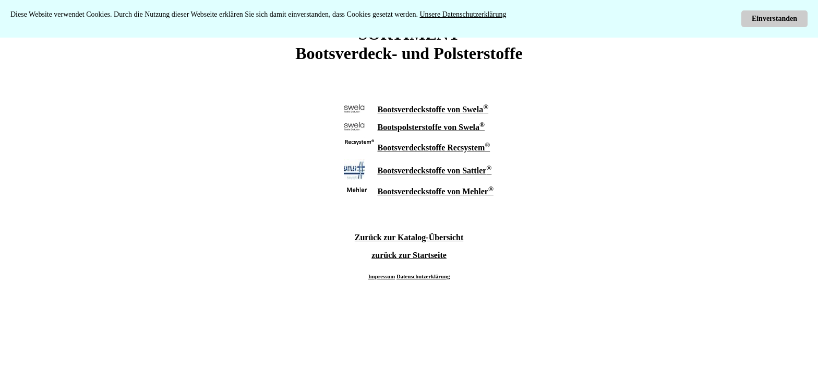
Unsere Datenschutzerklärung (463, 14)
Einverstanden (774, 18)
